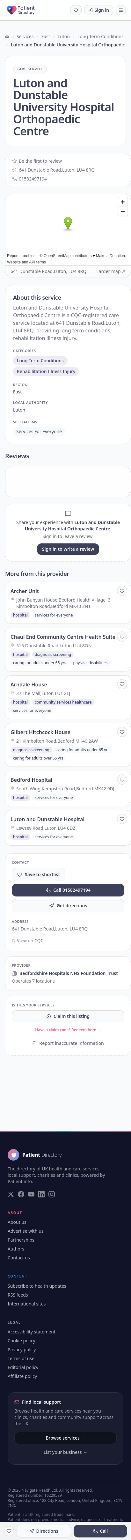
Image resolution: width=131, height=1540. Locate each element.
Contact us (19, 1258)
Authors (16, 1249)
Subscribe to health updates (37, 1286)
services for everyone (39, 431)
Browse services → (65, 1438)
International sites (27, 1304)
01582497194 (29, 179)
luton (19, 410)
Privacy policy (22, 1349)
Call (100, 1531)
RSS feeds (18, 1295)
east (17, 392)
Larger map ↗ (111, 271)
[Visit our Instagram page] (51, 1194)
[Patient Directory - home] (26, 10)
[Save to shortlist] (122, 591)
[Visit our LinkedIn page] (41, 1194)
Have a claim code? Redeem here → (68, 1029)
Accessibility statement (31, 1332)
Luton (64, 36)
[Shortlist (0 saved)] (76, 10)
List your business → (65, 1452)
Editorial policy (23, 1367)
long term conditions (40, 361)
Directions (43, 1531)
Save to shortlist (38, 874)
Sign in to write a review (68, 549)
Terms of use (21, 1358)
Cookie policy (21, 1341)
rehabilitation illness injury (46, 371)
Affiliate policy (22, 1376)
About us (17, 1222)
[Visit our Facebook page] (21, 1194)
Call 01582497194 (68, 890)
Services (25, 36)
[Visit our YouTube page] (31, 1194)
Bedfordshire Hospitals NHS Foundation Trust (65, 973)
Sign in (98, 10)
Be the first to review (37, 161)
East (45, 36)
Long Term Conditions (100, 36)
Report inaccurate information (68, 1043)
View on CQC (27, 940)
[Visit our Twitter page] (11, 1194)
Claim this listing (68, 1016)
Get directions (68, 906)
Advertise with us (26, 1231)
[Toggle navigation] (121, 10)
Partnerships (21, 1240)
